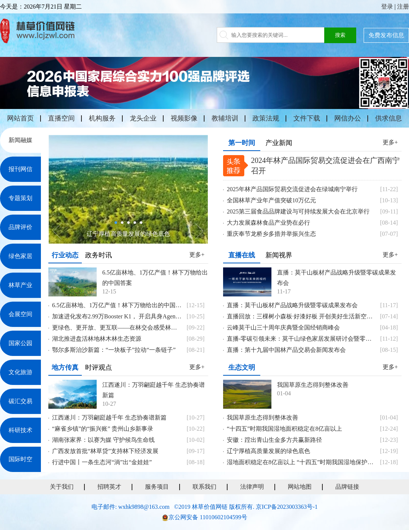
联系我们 (204, 487)
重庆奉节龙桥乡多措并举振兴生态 (271, 234)
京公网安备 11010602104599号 (207, 517)
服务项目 (157, 487)
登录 (387, 6)
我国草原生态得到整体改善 (312, 385)
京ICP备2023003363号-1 (287, 507)
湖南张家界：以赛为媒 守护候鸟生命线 (103, 440)
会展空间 (20, 314)
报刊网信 (20, 169)
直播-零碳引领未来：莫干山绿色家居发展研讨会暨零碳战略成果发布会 (301, 338)
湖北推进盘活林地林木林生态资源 (96, 338)
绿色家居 (20, 256)
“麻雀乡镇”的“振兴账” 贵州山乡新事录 (102, 428)
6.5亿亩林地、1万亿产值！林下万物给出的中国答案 (155, 277)
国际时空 (20, 459)
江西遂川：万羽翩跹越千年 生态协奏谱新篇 (153, 390)
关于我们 (62, 487)
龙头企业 (143, 118)
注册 (403, 6)
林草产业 (20, 285)
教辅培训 (225, 118)
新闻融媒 (20, 140)
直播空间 (61, 118)
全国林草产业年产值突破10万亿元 (271, 200)
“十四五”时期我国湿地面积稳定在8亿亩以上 (284, 428)
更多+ (390, 142)
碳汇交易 (20, 401)
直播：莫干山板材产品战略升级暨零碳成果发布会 (336, 277)
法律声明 (252, 487)
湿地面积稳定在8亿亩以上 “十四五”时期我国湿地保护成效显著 (301, 462)
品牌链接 (347, 487)
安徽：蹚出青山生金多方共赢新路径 (274, 440)
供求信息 (388, 118)
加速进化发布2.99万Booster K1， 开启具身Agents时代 (117, 316)
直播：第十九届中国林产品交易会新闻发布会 (286, 350)
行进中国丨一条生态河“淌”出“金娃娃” (102, 462)
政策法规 (265, 118)
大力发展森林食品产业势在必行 (268, 222)
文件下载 (306, 118)
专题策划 (20, 198)
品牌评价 (20, 227)
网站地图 (300, 487)
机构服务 (102, 118)
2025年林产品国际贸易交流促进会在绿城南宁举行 (292, 189)
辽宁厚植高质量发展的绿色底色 (128, 234)
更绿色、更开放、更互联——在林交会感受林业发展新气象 (117, 327)
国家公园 (20, 343)
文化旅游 (20, 372)
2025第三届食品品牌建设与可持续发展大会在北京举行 (298, 211)
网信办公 (347, 118)
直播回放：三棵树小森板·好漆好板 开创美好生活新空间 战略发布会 (301, 316)
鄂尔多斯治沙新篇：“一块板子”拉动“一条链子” (113, 350)
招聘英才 (109, 487)
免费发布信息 (386, 35)
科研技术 (20, 430)
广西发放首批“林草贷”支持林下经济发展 (105, 451)
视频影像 (184, 118)
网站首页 (20, 118)
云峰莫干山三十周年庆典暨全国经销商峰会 (283, 327)
